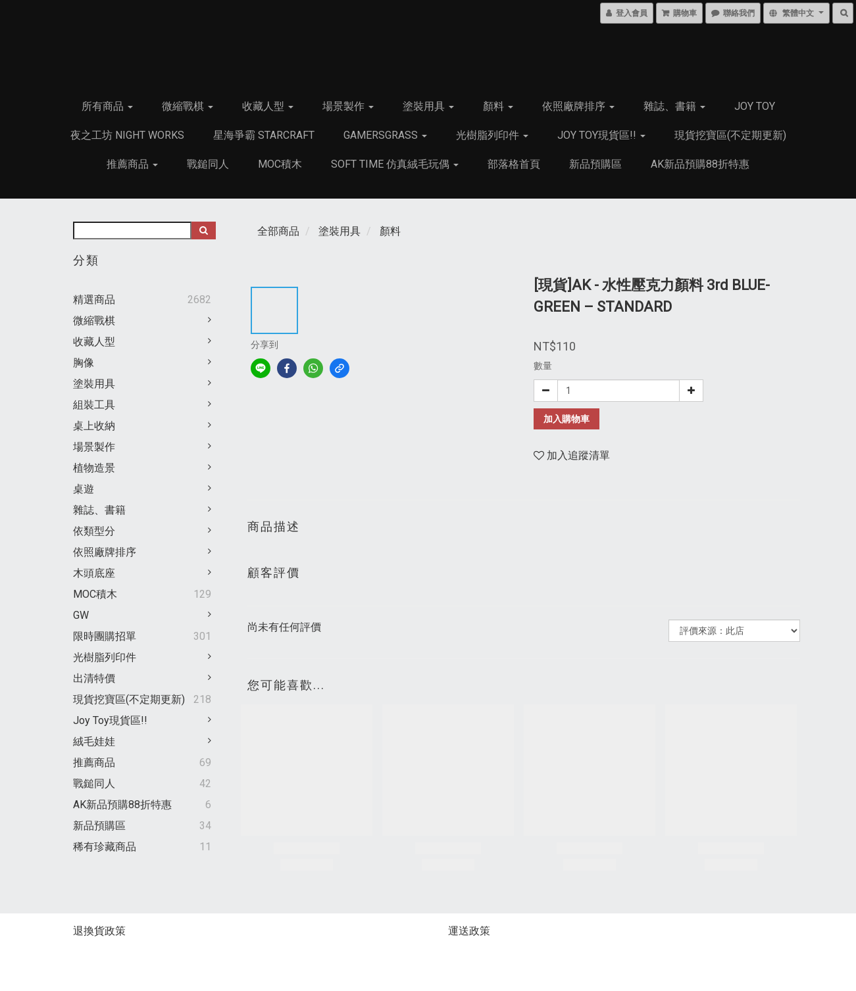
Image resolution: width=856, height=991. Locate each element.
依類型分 (94, 531)
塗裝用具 (428, 106)
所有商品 (107, 106)
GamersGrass (385, 135)
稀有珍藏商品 (104, 846)
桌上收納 (94, 426)
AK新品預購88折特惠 (700, 164)
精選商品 (94, 299)
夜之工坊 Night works (127, 135)
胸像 (83, 362)
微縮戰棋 (187, 106)
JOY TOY (754, 106)
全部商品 (278, 231)
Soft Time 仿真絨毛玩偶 (395, 164)
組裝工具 (94, 405)
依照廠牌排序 (578, 106)
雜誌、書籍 (674, 106)
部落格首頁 (514, 164)
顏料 (498, 106)
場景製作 (348, 106)
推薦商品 (132, 164)
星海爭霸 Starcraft (264, 135)
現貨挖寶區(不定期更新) (730, 135)
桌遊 (83, 489)
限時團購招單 (104, 636)
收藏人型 (267, 106)
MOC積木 (280, 164)
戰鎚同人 (208, 164)
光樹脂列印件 (492, 135)
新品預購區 (595, 164)
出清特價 (94, 678)
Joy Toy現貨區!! (601, 135)
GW (81, 615)
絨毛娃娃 (94, 741)
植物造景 (94, 468)
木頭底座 (94, 573)
